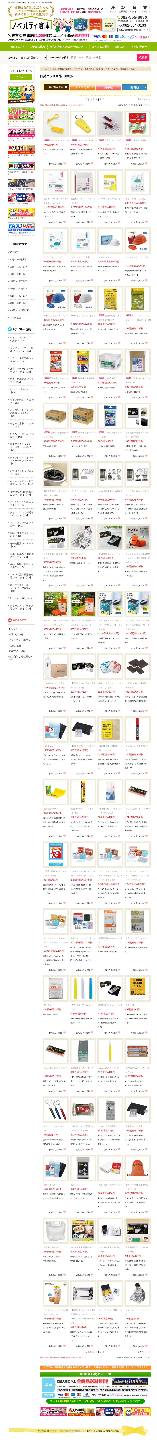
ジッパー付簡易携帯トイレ (109, 1126)
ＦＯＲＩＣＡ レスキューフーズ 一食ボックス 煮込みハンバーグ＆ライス (110, 875)
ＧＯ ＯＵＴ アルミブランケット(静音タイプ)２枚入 (138, 320)
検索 (143, 57)
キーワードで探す (59, 57)
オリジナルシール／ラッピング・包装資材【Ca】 (21, 588)
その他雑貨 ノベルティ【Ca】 (22, 545)
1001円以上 (15, 317)
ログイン (21, 77)
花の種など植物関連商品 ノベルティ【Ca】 (21, 493)
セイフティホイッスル (56, 140)
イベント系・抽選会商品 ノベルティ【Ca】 (21, 576)
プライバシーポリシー (20, 640)
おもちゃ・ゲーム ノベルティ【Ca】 (22, 435)
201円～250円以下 (19, 281)
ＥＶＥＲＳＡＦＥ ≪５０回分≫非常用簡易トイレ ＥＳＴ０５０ (110, 625)
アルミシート (49, 1005)
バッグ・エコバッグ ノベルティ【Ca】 (22, 339)
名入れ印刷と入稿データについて (68, 46)
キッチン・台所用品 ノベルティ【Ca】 (22, 503)
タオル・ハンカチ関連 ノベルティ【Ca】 (21, 514)
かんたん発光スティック (108, 1068)
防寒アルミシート (78, 554)
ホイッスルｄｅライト (83, 140)
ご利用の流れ (37, 46)
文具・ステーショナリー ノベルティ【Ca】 (21, 370)
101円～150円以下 (19, 266)
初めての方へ (17, 46)
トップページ (15, 628)
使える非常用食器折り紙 (81, 1247)
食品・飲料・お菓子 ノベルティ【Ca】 (22, 566)
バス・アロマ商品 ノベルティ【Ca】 (22, 524)
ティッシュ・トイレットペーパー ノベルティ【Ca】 (22, 460)
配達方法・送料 (17, 651)
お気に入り (120, 46)
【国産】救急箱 (108, 378)
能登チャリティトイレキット (83, 938)
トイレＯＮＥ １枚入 (80, 257)
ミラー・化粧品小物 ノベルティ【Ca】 (22, 360)
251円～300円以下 (19, 288)
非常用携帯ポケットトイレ (109, 554)
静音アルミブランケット (136, 938)
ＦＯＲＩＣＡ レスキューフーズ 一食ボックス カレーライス (56, 942)
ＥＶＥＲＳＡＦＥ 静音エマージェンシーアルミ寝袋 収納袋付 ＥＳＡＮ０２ (138, 558)
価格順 (108, 87)
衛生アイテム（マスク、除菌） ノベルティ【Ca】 (22, 447)
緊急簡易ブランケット (56, 378)
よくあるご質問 (100, 46)
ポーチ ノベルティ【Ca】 (19, 391)
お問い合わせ (139, 46)
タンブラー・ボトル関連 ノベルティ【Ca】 (21, 349)
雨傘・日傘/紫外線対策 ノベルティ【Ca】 (22, 555)
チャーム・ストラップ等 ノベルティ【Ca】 (21, 607)
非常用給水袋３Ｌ (51, 1247)
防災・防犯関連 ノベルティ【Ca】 (22, 380)
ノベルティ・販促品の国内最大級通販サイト (67, 1431)
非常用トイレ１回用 (134, 1126)
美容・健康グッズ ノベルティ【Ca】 (22, 534)
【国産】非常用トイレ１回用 (83, 746)
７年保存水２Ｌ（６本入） (55, 683)
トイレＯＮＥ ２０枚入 (136, 199)
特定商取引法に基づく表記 (20, 657)
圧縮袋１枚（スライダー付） (83, 1068)
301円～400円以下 (19, 296)
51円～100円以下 (18, 259)
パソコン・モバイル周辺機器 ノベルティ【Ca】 (21, 413)
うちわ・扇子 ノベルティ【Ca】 (22, 425)
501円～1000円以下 (19, 310)
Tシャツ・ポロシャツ (21, 598)
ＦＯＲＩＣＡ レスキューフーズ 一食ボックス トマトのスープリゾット (138, 875)
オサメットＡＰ (104, 257)
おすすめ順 (82, 87)
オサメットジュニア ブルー (56, 316)
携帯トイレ (130, 1005)
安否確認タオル (50, 809)
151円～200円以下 (19, 274)
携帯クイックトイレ (52, 746)
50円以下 (14, 252)
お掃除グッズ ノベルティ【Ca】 (22, 472)
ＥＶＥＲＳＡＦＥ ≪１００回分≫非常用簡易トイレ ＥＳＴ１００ (138, 625)
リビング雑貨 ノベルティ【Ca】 (22, 401)
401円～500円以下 (19, 303)
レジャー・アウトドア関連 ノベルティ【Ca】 (22, 483)
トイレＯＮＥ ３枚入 (53, 257)
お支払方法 (14, 645)
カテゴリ (13, 57)
